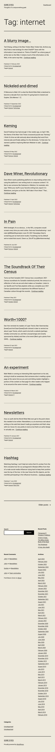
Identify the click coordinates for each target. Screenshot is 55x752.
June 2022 (41, 575)
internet (10, 68)
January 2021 (42, 621)
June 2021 (41, 607)
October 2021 (42, 596)
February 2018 (42, 715)
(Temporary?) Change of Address (44, 534)
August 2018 (42, 699)
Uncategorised (17, 66)
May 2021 (41, 610)
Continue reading (30, 58)
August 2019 (42, 666)
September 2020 (43, 631)
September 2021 (43, 599)
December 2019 (43, 656)
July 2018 (41, 701)
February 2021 (42, 618)
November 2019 (43, 658)
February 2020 (42, 650)
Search (6, 529)
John (5, 559)
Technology (16, 108)
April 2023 (41, 559)
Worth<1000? (15, 319)
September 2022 (43, 567)
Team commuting (15, 573)
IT (13, 395)
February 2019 (42, 683)
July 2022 (41, 572)
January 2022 (42, 588)
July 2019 (41, 669)
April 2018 (41, 709)
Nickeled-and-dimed (21, 86)
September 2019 (43, 664)
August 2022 (42, 570)
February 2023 (42, 561)
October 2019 (42, 661)
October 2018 (42, 693)
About (19, 578)
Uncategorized (17, 106)
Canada (10, 302)
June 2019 (41, 672)
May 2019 (41, 674)
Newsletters (14, 412)
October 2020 (42, 629)
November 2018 (43, 691)
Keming (10, 126)
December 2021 (43, 591)
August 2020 (42, 634)
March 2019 (42, 680)
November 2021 (43, 594)
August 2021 (42, 602)
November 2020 (43, 626)
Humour (10, 156)
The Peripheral (42, 544)
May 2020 (41, 642)
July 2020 (41, 637)
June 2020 (41, 639)
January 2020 (42, 653)
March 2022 (42, 583)
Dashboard (47, 5)
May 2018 (41, 707)
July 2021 (41, 605)
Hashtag (11, 458)
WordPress (20, 744)
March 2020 (42, 648)
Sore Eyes (9, 5)
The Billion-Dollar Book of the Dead (43, 541)
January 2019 (42, 685)
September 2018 (43, 696)
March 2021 (42, 615)
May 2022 (41, 578)
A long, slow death (44, 547)
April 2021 (41, 613)
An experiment (16, 367)
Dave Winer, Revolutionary (25, 173)
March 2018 (42, 712)
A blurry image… (17, 40)
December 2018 (43, 688)
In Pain (10, 221)
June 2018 (41, 704)
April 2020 (41, 645)
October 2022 (42, 564)
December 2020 (43, 623)
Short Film (16, 485)
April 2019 (41, 677)
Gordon (6, 568)
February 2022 (42, 586)
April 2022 (41, 580)
